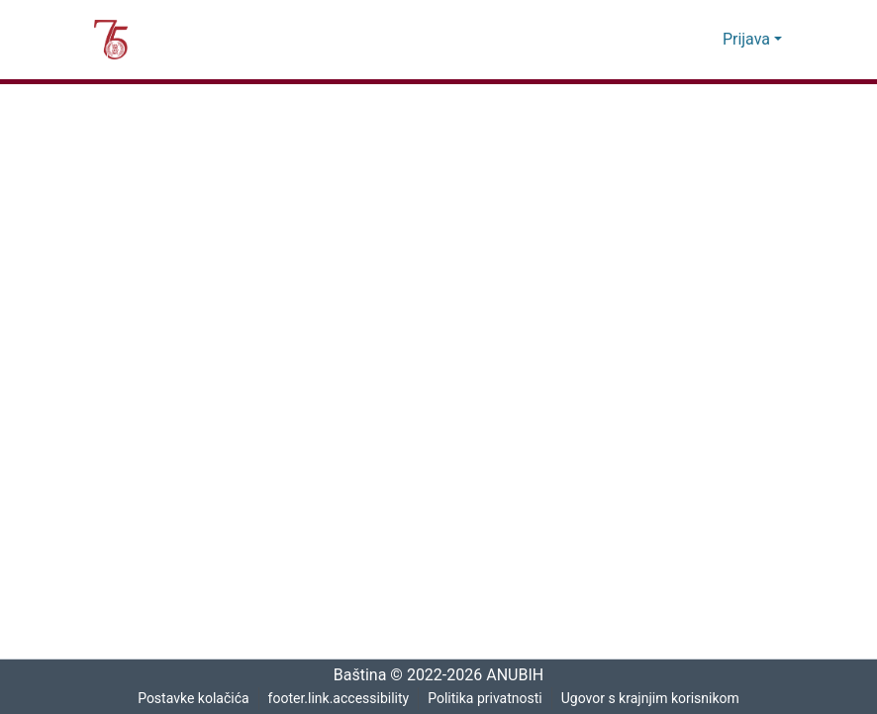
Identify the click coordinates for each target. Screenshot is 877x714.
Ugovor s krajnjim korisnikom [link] (651, 698)
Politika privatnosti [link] (485, 698)
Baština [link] (353, 675)
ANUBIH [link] (520, 675)
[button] (111, 39)
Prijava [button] (749, 40)
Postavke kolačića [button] (192, 698)
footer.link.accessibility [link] (337, 698)
